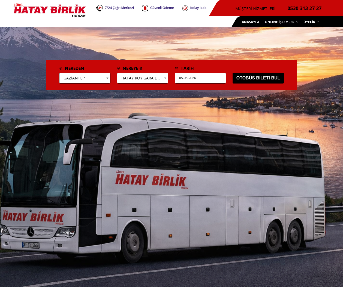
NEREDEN (71, 68)
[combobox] (84, 78)
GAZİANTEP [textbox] (74, 78)
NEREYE (130, 68)
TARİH (184, 68)
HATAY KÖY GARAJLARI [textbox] (142, 78)
